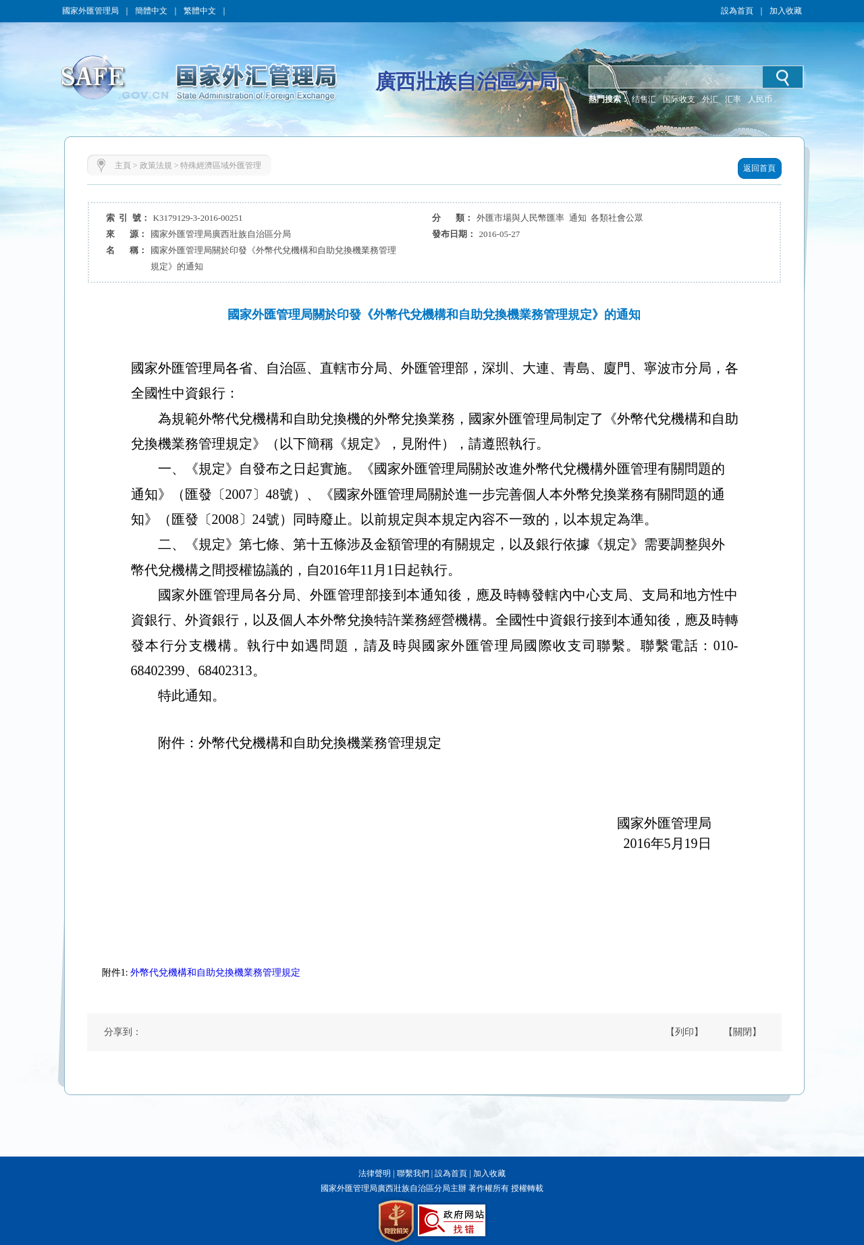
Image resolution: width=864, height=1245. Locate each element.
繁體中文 (200, 11)
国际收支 (679, 99)
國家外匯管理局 (90, 11)
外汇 (710, 99)
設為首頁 (737, 11)
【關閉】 (742, 1032)
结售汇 (644, 99)
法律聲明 (374, 1173)
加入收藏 (786, 11)
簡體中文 (151, 11)
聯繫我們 (413, 1173)
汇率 (733, 99)
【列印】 (684, 1032)
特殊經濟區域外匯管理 (220, 165)
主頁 (123, 165)
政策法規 (156, 165)
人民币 (760, 99)
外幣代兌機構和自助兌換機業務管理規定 (215, 973)
